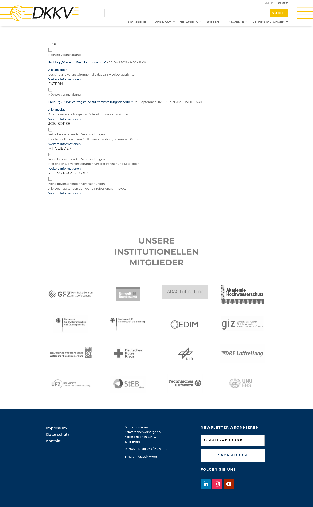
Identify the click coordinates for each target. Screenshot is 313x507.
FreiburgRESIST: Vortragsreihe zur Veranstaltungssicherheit (90, 102)
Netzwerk (189, 21)
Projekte (235, 21)
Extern (55, 84)
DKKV (53, 44)
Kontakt (53, 441)
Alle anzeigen (58, 70)
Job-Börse (59, 123)
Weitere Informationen (64, 79)
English (268, 2)
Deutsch (283, 2)
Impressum (56, 428)
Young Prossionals (69, 173)
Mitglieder (59, 148)
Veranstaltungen (268, 21)
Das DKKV (163, 21)
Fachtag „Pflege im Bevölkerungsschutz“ (77, 62)
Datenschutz (57, 434)
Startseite (136, 21)
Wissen (212, 21)
